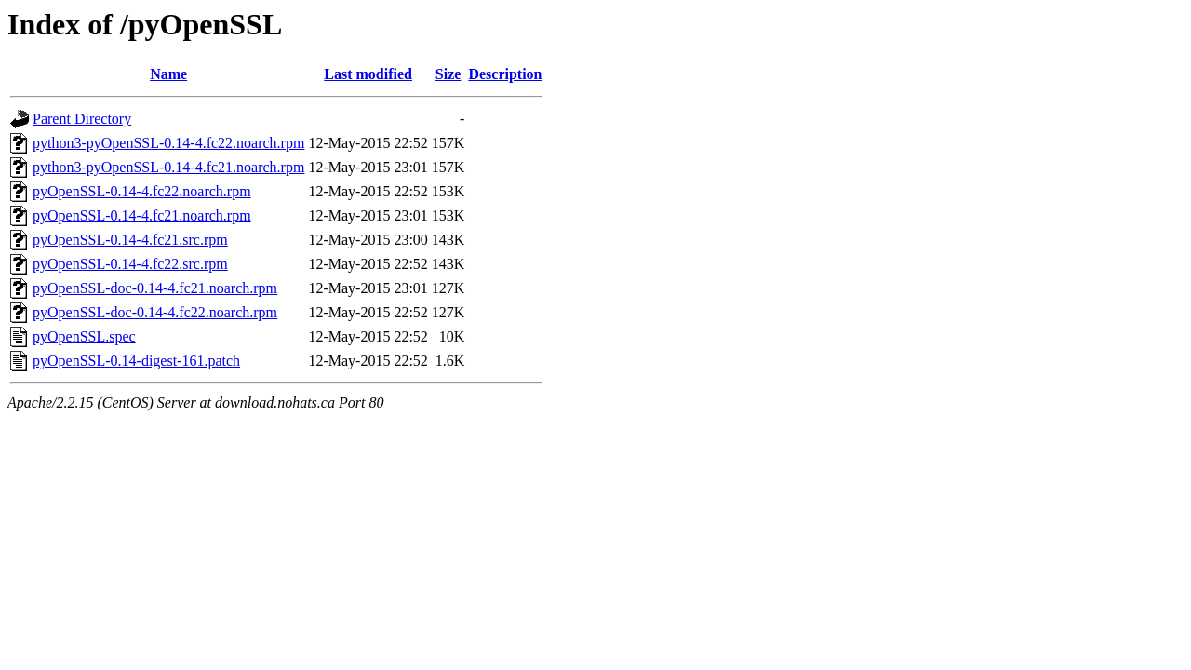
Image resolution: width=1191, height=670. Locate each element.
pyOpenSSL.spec (84, 336)
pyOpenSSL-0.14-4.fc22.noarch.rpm (142, 191)
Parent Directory (82, 119)
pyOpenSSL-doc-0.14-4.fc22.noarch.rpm (155, 312)
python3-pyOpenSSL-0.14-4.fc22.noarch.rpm (168, 143)
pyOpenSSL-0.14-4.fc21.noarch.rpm (142, 215)
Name (168, 74)
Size (448, 74)
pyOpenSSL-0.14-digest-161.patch (136, 360)
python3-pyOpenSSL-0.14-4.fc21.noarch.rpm (168, 167)
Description (505, 74)
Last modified (368, 74)
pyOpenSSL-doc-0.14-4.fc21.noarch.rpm (155, 288)
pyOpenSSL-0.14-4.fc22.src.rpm (130, 264)
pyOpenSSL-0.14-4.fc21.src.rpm (130, 240)
